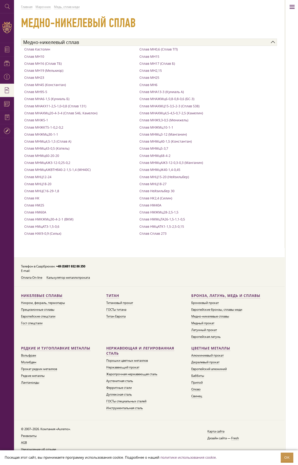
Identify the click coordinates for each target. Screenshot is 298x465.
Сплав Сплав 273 (153, 233)
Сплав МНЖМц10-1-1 (156, 127)
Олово (196, 389)
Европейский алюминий (209, 369)
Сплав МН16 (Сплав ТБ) (43, 63)
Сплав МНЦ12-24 (37, 177)
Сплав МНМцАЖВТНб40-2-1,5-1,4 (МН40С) (57, 169)
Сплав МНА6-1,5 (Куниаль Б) (46, 99)
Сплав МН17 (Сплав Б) (157, 63)
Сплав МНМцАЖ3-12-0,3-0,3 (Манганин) (171, 162)
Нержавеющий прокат (122, 367)
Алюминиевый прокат (207, 355)
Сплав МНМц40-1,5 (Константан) (165, 141)
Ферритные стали (119, 388)
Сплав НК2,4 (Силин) (155, 198)
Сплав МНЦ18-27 (153, 184)
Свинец (196, 396)
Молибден (28, 362)
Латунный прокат (204, 330)
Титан (112, 295)
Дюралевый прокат (205, 362)
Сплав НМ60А (35, 212)
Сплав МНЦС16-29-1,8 (41, 191)
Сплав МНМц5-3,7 (153, 148)
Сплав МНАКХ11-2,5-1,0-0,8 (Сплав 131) (55, 106)
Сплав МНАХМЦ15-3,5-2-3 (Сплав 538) (169, 106)
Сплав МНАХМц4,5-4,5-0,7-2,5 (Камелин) (171, 113)
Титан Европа (116, 316)
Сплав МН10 (34, 56)
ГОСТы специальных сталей (126, 401)
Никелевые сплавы (42, 295)
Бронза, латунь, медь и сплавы (225, 295)
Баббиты (197, 376)
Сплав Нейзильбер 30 (156, 191)
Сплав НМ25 (34, 205)
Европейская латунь (206, 337)
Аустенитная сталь (119, 381)
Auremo (7, 27)
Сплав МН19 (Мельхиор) (43, 70)
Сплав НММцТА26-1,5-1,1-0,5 (162, 219)
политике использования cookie (188, 457)
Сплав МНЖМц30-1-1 (41, 134)
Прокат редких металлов (39, 369)
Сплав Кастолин (37, 49)
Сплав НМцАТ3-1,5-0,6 (41, 226)
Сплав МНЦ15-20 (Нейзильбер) (164, 177)
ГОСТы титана (116, 309)
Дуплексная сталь (119, 394)
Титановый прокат (119, 303)
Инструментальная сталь (124, 408)
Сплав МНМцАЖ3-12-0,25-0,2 (47, 162)
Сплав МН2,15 (150, 70)
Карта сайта (215, 431)
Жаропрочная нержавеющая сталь (131, 374)
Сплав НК (31, 198)
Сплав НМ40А (150, 205)
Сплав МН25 (149, 77)
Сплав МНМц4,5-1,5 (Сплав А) (47, 141)
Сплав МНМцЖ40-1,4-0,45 (159, 169)
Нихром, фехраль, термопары (43, 303)
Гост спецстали (32, 323)
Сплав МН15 (149, 56)
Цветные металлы (210, 348)
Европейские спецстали (38, 316)
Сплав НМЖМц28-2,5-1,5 (158, 212)
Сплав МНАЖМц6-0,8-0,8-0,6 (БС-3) (166, 99)
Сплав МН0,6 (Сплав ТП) (158, 49)
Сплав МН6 (148, 85)
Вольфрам (28, 355)
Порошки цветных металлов (127, 360)
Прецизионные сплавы (37, 309)
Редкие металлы (33, 376)
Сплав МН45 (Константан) (45, 85)
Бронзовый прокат (205, 303)
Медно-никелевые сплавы (210, 316)
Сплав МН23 (34, 77)
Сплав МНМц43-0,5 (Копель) (46, 148)
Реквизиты (29, 436)
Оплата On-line (31, 277)
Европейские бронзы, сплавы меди (216, 309)
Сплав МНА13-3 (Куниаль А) (161, 92)
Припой (197, 382)
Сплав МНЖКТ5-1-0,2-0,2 (43, 127)
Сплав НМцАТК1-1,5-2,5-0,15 (161, 226)
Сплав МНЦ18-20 (37, 184)
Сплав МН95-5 (35, 92)
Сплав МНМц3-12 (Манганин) (163, 134)
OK (287, 457)
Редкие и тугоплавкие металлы (55, 348)
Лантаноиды (30, 382)
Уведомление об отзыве (38, 449)
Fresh (235, 438)
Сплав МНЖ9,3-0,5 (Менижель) (163, 120)
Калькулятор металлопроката (68, 277)
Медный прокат (202, 323)
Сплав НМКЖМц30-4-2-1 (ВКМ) (48, 219)
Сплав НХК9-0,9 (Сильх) (42, 233)
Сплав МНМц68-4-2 (154, 155)
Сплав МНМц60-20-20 (41, 155)
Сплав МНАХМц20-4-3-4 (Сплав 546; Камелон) (60, 113)
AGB (24, 442)
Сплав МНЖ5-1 (36, 120)
